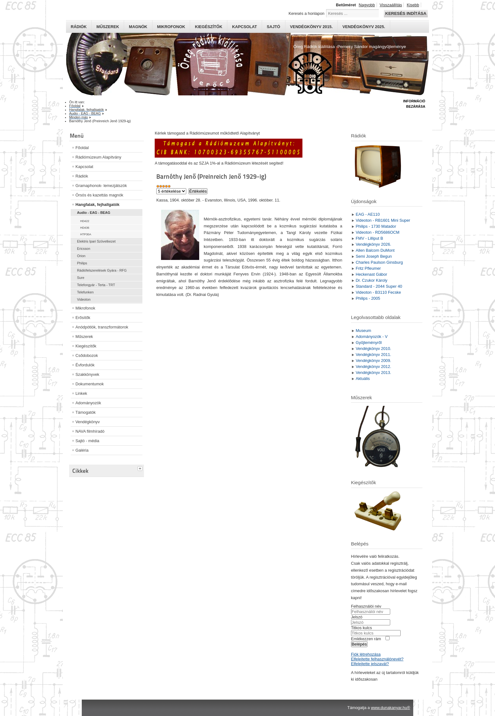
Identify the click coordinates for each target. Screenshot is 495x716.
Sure (80, 278)
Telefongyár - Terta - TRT (96, 285)
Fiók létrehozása (366, 654)
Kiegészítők (208, 26)
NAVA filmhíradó (89, 431)
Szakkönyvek (87, 374)
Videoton (84, 299)
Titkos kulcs (361, 627)
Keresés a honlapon (307, 13)
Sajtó (273, 26)
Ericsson (83, 248)
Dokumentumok (89, 384)
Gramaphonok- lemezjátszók (101, 185)
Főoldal (82, 147)
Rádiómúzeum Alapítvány (98, 157)
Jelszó (356, 617)
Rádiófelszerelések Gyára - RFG (102, 270)
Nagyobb (367, 5)
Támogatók (85, 412)
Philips (82, 263)
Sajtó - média (87, 440)
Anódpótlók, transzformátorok (101, 327)
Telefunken (85, 292)
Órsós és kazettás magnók (99, 195)
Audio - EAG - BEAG (93, 212)
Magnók (138, 26)
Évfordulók (84, 365)
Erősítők (82, 317)
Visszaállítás (391, 5)
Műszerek (107, 26)
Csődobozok (86, 355)
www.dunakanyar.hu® (390, 707)
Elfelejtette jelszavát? (370, 663)
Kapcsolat (244, 26)
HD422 (84, 221)
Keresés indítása (405, 13)
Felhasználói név (366, 606)
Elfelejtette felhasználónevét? (377, 659)
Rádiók (78, 26)
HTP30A (85, 234)
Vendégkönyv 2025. (364, 26)
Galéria (81, 450)
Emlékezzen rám (366, 638)
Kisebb (413, 5)
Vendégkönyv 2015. (311, 26)
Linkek (81, 393)
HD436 (84, 227)
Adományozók (88, 402)
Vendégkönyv (87, 421)
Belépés (359, 644)
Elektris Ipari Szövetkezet (96, 241)
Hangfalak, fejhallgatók (97, 204)
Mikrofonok (171, 26)
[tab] (141, 468)
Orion (81, 256)
